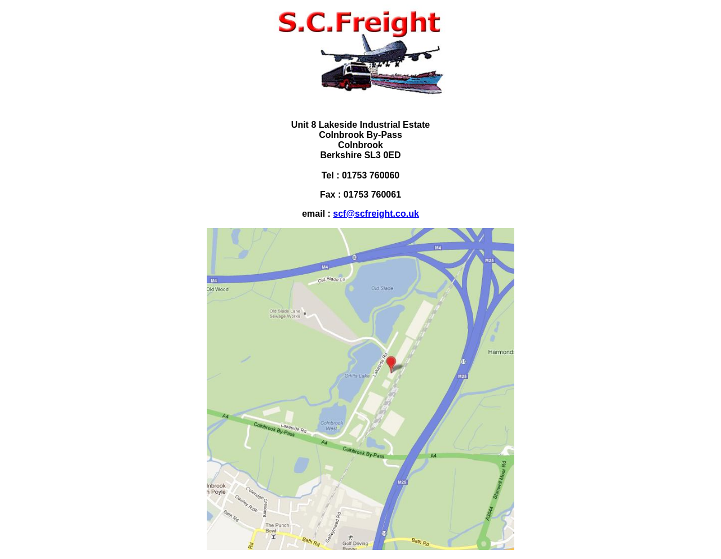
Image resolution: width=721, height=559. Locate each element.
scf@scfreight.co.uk (376, 213)
